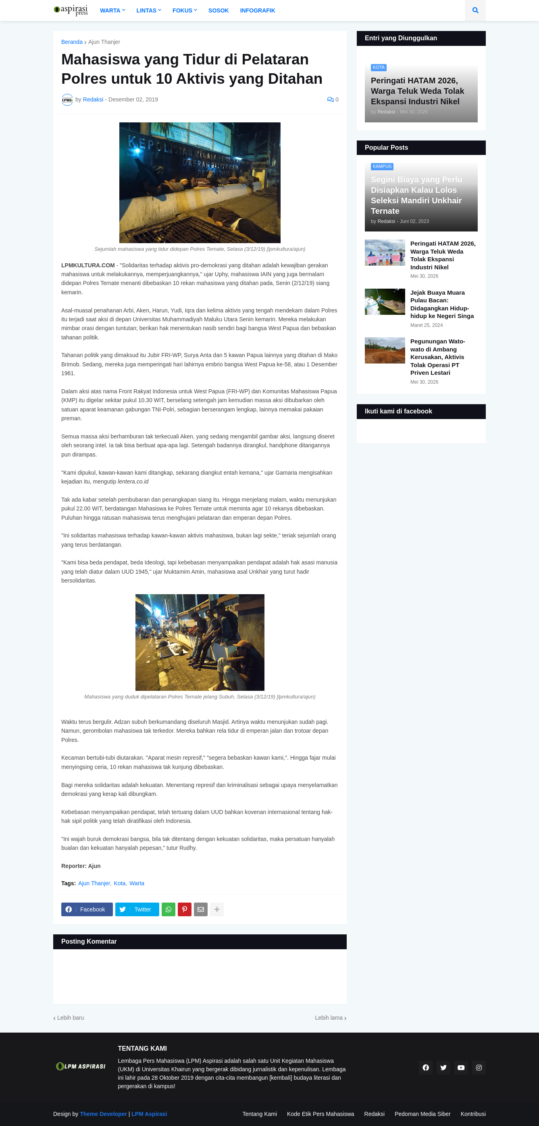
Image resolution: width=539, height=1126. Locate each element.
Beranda (72, 42)
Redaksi (374, 1114)
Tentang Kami (259, 1114)
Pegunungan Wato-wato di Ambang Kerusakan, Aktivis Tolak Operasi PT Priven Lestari (437, 357)
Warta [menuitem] (110, 10)
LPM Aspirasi (149, 1114)
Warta (136, 883)
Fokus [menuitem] (182, 10)
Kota (120, 883)
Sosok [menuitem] (218, 10)
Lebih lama (329, 1017)
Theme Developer (103, 1114)
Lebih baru (70, 1017)
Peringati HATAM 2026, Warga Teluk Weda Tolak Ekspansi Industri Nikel (443, 255)
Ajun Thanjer (104, 42)
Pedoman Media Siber (423, 1114)
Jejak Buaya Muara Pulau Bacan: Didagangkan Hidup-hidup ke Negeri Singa (442, 304)
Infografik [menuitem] (257, 10)
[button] (475, 10)
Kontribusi (473, 1114)
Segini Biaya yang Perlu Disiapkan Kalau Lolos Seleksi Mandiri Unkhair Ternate (416, 195)
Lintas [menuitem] (147, 10)
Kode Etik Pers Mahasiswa (320, 1114)
